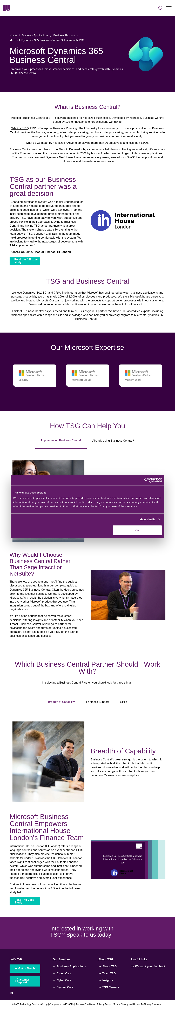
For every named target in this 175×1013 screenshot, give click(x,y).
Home (13, 35)
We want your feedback (148, 970)
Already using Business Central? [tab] (113, 442)
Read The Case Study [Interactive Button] (25, 905)
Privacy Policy (104, 1008)
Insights (105, 983)
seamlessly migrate (118, 317)
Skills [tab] (123, 704)
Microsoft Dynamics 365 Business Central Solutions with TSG (47, 40)
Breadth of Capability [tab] (61, 704)
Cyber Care (61, 983)
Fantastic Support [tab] (97, 704)
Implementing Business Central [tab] (61, 442)
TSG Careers (108, 990)
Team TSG (107, 977)
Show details (147, 519)
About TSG (107, 970)
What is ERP (18, 128)
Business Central (33, 117)
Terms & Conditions (84, 1008)
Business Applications (35, 35)
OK (137, 530)
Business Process (64, 35)
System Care (62, 990)
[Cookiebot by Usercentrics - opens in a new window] (147, 480)
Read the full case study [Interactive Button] (26, 262)
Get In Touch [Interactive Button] (26, 972)
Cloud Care (61, 977)
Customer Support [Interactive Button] (23, 985)
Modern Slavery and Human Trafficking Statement (138, 1008)
